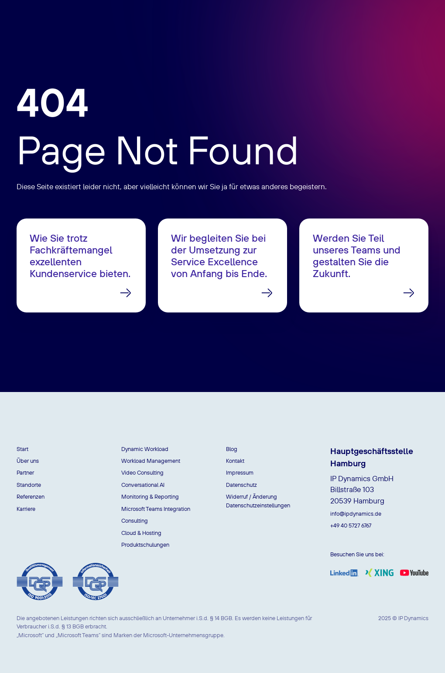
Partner (25, 472)
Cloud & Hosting (141, 532)
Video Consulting (142, 472)
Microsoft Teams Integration (155, 508)
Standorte (29, 484)
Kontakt (235, 460)
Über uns (28, 460)
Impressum (239, 472)
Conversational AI (142, 484)
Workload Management (150, 460)
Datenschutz (241, 484)
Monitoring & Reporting (150, 496)
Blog (231, 448)
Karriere (26, 508)
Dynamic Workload (144, 448)
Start (22, 448)
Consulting (134, 520)
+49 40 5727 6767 (350, 525)
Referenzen (30, 496)
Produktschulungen (145, 544)
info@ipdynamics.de (355, 513)
